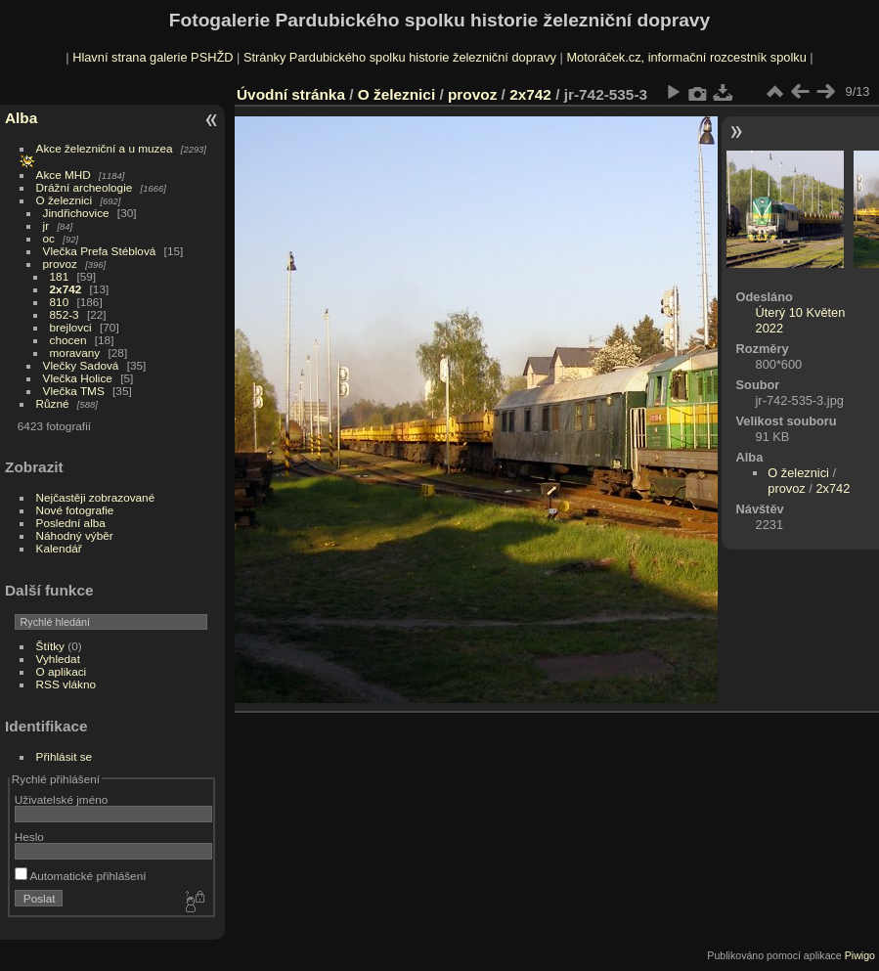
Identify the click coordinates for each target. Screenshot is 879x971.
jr (46, 225)
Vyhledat (58, 658)
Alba (21, 118)
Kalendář (59, 548)
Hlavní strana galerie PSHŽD (152, 57)
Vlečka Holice (77, 378)
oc (49, 238)
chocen (68, 339)
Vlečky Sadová (81, 365)
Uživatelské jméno (61, 799)
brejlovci (71, 327)
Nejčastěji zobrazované (95, 497)
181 (59, 276)
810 (59, 301)
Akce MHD (63, 174)
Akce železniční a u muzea (104, 148)
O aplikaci (61, 671)
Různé (52, 403)
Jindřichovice (76, 212)
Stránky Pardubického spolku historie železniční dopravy (399, 57)
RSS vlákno (66, 684)
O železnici (64, 200)
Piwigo (860, 955)
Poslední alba (71, 522)
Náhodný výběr (74, 535)
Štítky (50, 646)
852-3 (64, 314)
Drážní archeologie (84, 187)
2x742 (66, 289)
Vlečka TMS (74, 390)
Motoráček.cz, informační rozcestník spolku (686, 57)
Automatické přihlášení (81, 875)
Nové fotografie (75, 510)
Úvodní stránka (291, 94)
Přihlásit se (64, 756)
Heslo (29, 836)
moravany (75, 352)
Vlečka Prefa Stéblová (99, 250)
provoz (60, 263)
